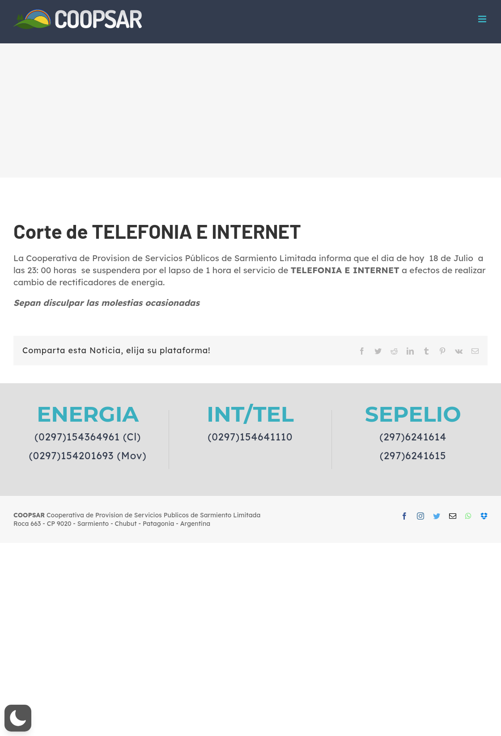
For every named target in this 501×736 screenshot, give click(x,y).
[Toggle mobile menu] (483, 19)
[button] (17, 718)
